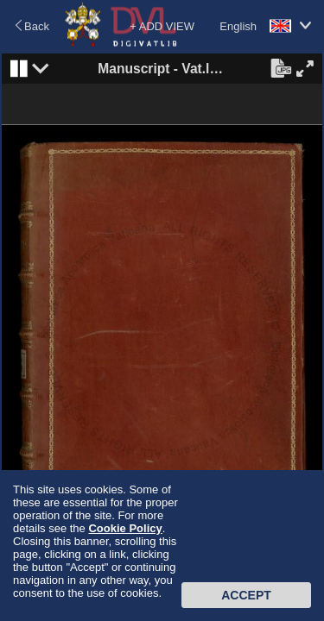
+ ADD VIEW (162, 26)
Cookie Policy (125, 528)
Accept (246, 595)
